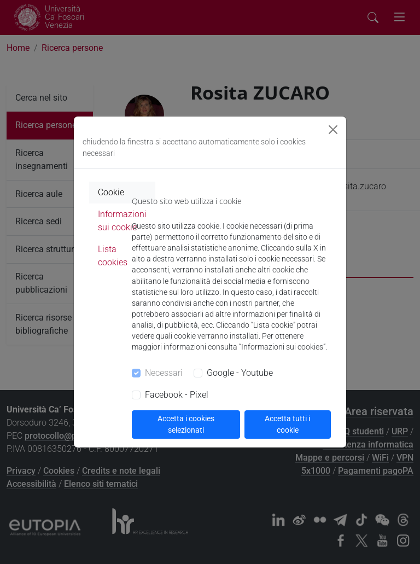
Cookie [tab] (111, 192)
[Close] (333, 129)
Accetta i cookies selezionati (186, 424)
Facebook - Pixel (176, 394)
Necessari (164, 373)
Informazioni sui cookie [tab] (122, 220)
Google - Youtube (240, 373)
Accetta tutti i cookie (287, 424)
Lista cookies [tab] (112, 256)
